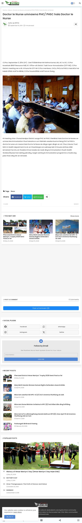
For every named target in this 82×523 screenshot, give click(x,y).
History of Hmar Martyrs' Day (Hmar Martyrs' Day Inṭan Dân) (33, 471)
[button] (80, 3)
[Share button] (46, 196)
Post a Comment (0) (41, 308)
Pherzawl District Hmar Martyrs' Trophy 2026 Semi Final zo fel (13, 236)
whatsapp (61, 327)
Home (5, 10)
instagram (23, 332)
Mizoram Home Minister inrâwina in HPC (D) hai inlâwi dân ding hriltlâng (42, 404)
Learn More (17, 512)
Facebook (17, 197)
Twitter (28, 197)
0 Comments (74, 300)
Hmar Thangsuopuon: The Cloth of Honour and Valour (26, 484)
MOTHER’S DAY (11, 478)
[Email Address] (41, 354)
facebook (23, 327)
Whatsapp (39, 197)
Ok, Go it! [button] (9, 517)
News (10, 10)
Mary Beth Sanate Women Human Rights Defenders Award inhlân (39, 236)
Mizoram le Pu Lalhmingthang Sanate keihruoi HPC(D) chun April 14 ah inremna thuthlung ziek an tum (44, 415)
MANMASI (9, 490)
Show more (74, 216)
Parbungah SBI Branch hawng (25, 424)
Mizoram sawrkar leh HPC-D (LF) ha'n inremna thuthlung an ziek (66, 236)
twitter (61, 332)
